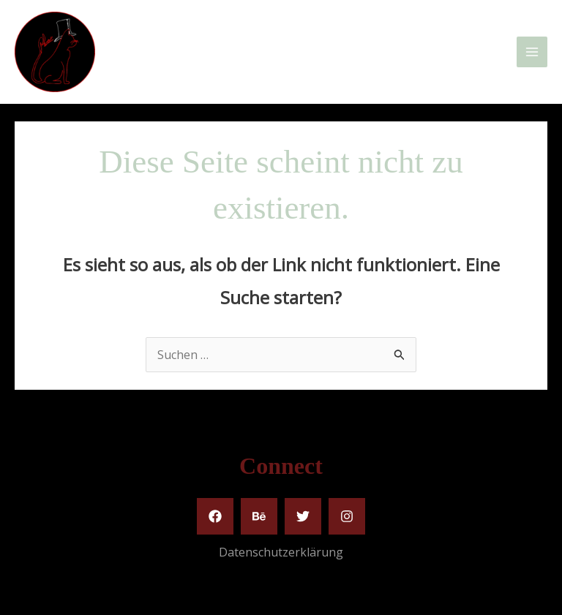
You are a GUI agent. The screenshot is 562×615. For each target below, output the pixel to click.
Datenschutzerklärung (281, 552)
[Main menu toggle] (532, 52)
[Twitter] (303, 516)
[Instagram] (347, 516)
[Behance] (259, 516)
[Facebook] (215, 516)
